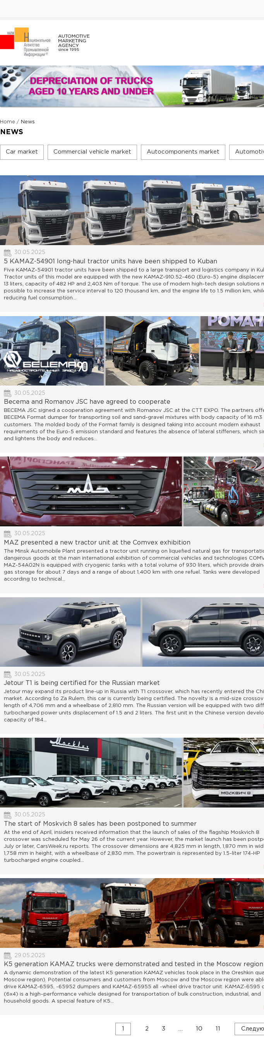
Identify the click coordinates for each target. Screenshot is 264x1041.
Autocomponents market (183, 151)
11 (218, 1028)
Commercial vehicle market (92, 151)
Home (7, 122)
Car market (22, 151)
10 (199, 1028)
